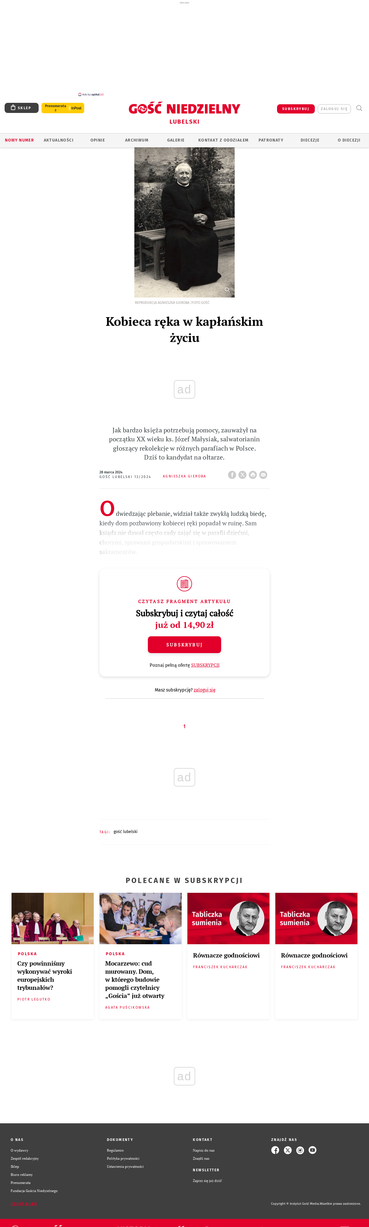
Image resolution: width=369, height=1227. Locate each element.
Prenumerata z (55, 108)
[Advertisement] (184, 49)
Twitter (243, 473)
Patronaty (271, 140)
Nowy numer (19, 140)
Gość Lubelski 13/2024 (125, 477)
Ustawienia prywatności (125, 1166)
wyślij (264, 473)
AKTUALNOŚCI (59, 140)
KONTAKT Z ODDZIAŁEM (223, 140)
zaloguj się (334, 109)
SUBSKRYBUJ (295, 109)
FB (233, 473)
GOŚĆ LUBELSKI (126, 831)
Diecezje (310, 140)
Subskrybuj (184, 645)
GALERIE (176, 140)
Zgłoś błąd (24, 1204)
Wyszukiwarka (359, 108)
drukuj (254, 473)
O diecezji (349, 140)
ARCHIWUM (136, 140)
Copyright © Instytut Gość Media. (295, 1204)
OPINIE (98, 140)
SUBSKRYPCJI (205, 665)
